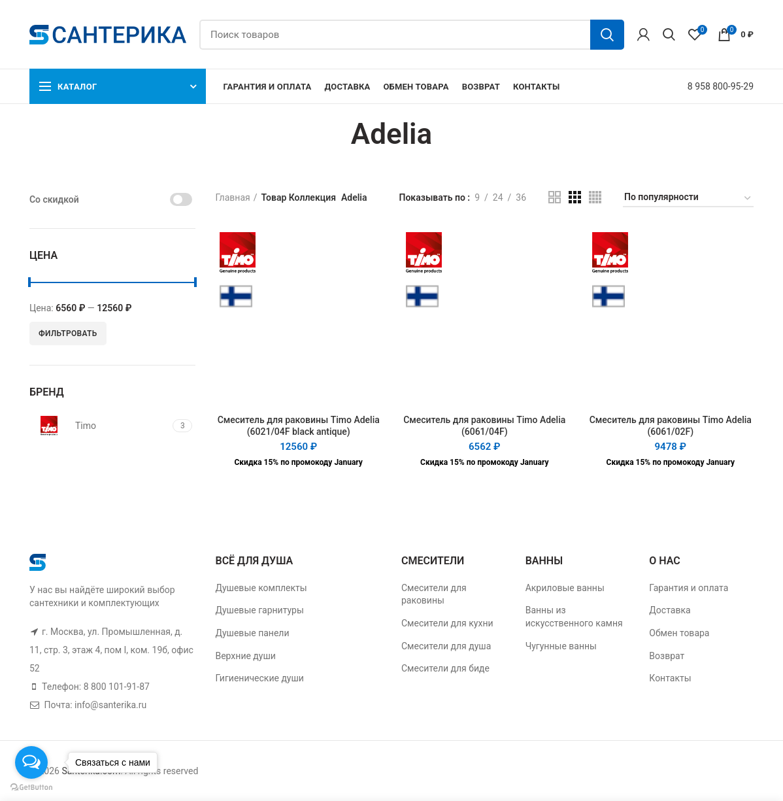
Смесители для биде (445, 668)
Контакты (670, 678)
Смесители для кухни (447, 623)
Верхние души (245, 656)
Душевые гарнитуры (259, 610)
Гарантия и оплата (688, 588)
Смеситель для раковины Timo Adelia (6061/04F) (484, 426)
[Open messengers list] (31, 762)
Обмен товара (679, 633)
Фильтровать (68, 333)
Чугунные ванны (561, 646)
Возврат (666, 656)
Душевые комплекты (261, 588)
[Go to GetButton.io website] (31, 787)
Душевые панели (252, 633)
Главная (232, 197)
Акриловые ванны (565, 588)
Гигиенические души (259, 678)
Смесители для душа (446, 646)
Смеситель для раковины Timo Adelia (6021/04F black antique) (299, 426)
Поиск (607, 35)
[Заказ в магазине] (688, 199)
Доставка (669, 610)
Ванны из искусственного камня (574, 616)
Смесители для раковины (434, 594)
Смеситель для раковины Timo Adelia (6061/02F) (671, 426)
